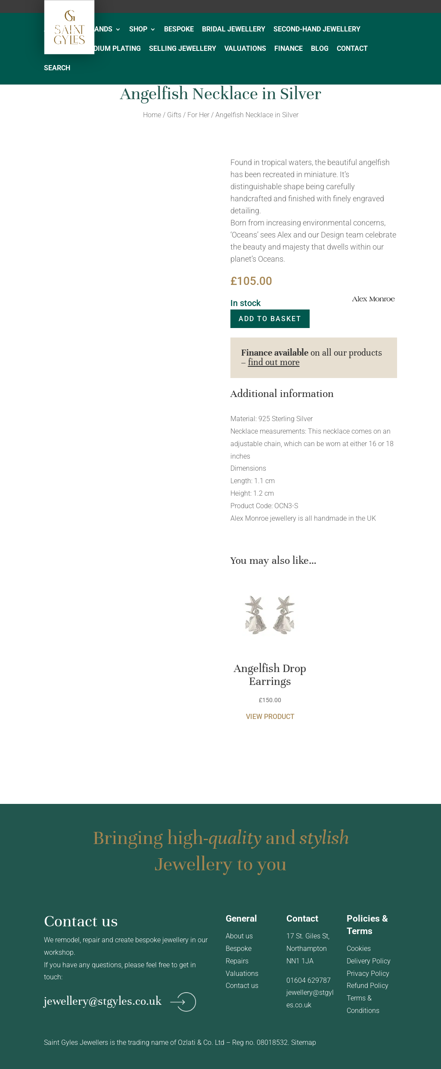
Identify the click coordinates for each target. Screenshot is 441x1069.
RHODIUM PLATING (110, 49)
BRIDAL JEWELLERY (233, 29)
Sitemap (303, 1042)
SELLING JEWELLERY (182, 49)
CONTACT (352, 49)
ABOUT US (61, 29)
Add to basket (270, 319)
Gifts (174, 115)
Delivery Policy (369, 961)
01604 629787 (308, 980)
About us (239, 936)
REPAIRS (57, 49)
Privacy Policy (368, 973)
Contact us (242, 985)
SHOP (138, 29)
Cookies (359, 948)
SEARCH (57, 68)
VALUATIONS (245, 49)
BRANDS (99, 29)
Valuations (242, 973)
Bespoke (239, 948)
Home (152, 115)
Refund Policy (367, 985)
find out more (274, 362)
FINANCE (288, 49)
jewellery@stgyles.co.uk (102, 1001)
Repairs (237, 961)
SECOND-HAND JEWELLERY (316, 29)
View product (270, 717)
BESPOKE (179, 29)
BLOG (320, 49)
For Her (198, 115)
